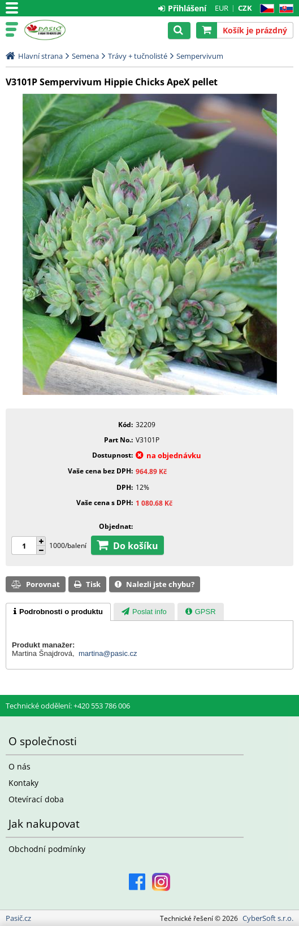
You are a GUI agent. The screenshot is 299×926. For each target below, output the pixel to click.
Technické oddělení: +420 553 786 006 (68, 706)
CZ (265, 9)
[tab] (58, 612)
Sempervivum (199, 56)
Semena (85, 56)
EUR (221, 8)
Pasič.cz (58, 30)
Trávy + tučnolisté (137, 56)
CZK (245, 8)
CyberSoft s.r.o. (267, 918)
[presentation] (58, 611)
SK (284, 9)
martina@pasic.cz (108, 653)
